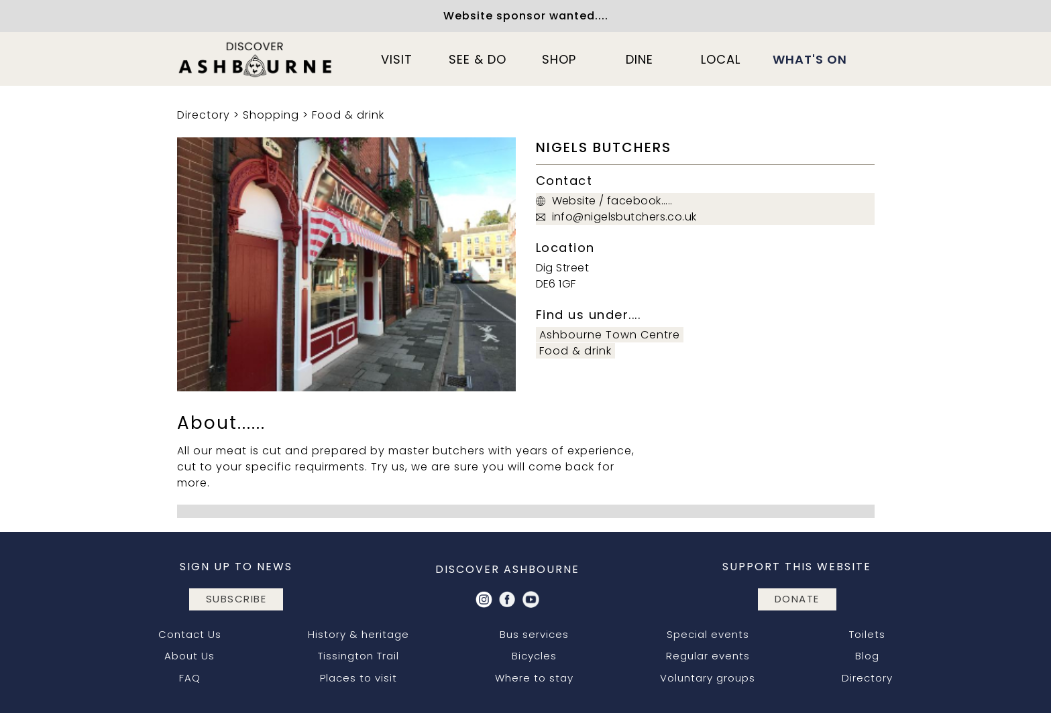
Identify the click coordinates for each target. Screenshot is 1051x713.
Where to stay (534, 678)
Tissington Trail (358, 656)
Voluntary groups (707, 678)
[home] (256, 59)
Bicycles (534, 656)
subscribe (236, 599)
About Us (189, 656)
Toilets (867, 634)
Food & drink (348, 115)
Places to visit (358, 678)
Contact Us (189, 634)
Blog (867, 656)
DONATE (797, 599)
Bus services (534, 634)
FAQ (190, 678)
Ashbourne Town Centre (609, 334)
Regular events (708, 656)
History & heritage (358, 634)
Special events (708, 634)
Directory (203, 115)
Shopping (271, 115)
